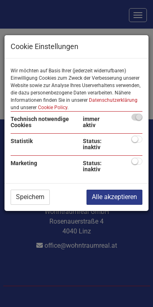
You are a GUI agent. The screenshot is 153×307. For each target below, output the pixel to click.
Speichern (30, 197)
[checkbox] (136, 117)
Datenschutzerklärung (113, 100)
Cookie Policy (52, 107)
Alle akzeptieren (114, 197)
